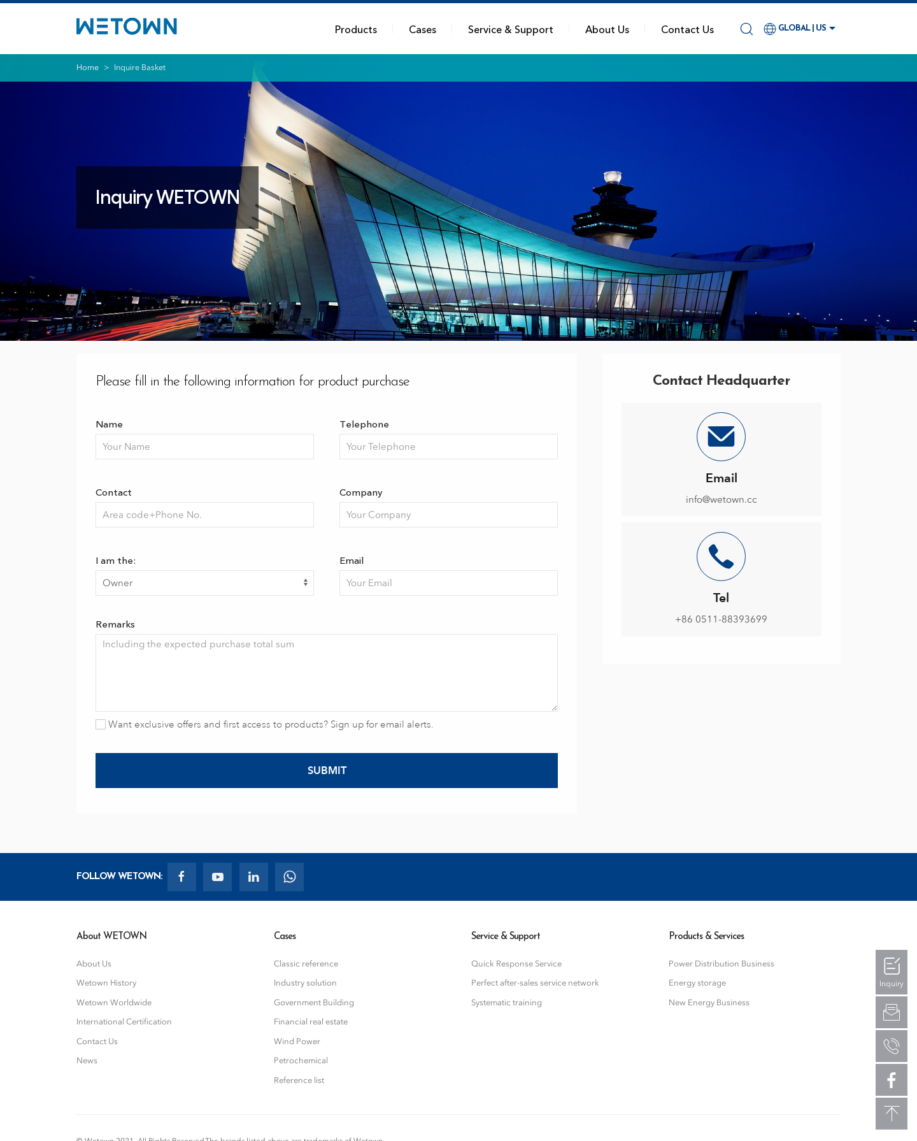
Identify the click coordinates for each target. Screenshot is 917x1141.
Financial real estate (311, 1021)
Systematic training (506, 1002)
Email (351, 559)
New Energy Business (709, 1002)
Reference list (299, 1080)
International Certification (124, 1021)
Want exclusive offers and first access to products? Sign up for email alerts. (265, 725)
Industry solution (305, 982)
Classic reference (306, 963)
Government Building (314, 1002)
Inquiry (891, 983)
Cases (422, 29)
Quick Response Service (516, 963)
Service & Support (510, 29)
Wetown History (106, 982)
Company (361, 491)
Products (356, 29)
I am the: (116, 559)
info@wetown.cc (721, 499)
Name (109, 423)
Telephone (364, 423)
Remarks (115, 623)
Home (87, 67)
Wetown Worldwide (114, 1002)
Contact (114, 491)
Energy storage (697, 982)
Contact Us (687, 29)
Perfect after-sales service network (535, 982)
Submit (327, 770)
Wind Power (297, 1041)
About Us (607, 29)
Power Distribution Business (721, 963)
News (86, 1060)
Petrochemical (301, 1060)
